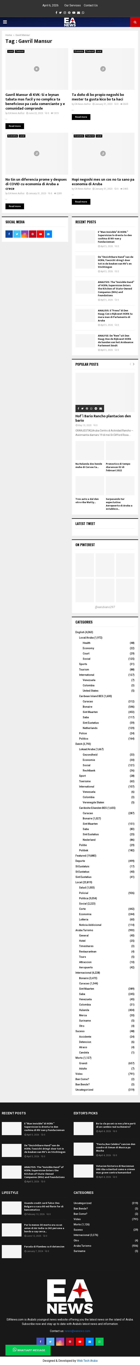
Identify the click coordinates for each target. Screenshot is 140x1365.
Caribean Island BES (91, 696)
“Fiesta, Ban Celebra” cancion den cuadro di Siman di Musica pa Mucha (115, 1147)
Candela (84, 1052)
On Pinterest (85, 544)
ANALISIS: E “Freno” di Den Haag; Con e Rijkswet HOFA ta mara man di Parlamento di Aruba (115, 315)
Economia (79, 51)
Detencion (85, 1042)
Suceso (80, 1031)
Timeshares (86, 946)
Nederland (89, 839)
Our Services (72, 5)
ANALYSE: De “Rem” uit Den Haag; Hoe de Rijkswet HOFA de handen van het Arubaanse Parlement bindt (115, 341)
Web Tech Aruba (87, 1360)
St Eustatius (82, 871)
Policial (83, 893)
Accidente (85, 1036)
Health (86, 642)
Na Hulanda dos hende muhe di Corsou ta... (88, 465)
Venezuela (89, 680)
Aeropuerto (86, 967)
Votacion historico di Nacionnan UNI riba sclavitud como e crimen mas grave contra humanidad (115, 1169)
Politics (83, 738)
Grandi (83, 1063)
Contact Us (91, 5)
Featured (20, 51)
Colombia (88, 685)
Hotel (82, 940)
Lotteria (83, 919)
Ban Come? (82, 1079)
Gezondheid (90, 754)
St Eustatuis (82, 866)
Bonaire (87, 706)
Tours (82, 956)
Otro (81, 1025)
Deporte (80, 861)
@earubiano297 (105, 607)
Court (86, 653)
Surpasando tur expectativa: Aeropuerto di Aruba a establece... (119, 504)
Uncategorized (84, 1089)
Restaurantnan (87, 951)
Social (86, 658)
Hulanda (84, 1010)
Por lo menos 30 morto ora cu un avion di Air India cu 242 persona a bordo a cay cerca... (44, 1228)
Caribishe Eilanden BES (93, 807)
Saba (86, 717)
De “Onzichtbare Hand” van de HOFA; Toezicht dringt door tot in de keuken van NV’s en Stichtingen (115, 262)
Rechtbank (89, 770)
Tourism (84, 669)
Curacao (88, 701)
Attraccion (85, 962)
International (86, 674)
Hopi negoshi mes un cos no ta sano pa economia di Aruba (103, 181)
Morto (79, 1057)
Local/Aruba (86, 637)
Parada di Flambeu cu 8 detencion (44, 1247)
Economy (88, 648)
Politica (83, 898)
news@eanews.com (77, 1331)
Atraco (83, 1047)
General (84, 935)
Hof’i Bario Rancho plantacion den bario (103, 418)
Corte (82, 908)
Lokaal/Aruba (87, 749)
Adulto (83, 1068)
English (79, 632)
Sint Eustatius (91, 722)
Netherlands (90, 728)
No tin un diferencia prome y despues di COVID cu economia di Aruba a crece (36, 184)
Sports (83, 664)
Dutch (78, 743)
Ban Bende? (82, 1084)
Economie (89, 760)
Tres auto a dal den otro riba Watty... (87, 500)
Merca (83, 1015)
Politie (83, 845)
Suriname (85, 1020)
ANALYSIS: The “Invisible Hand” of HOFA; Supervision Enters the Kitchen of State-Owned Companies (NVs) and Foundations (116, 289)
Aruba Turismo (84, 930)
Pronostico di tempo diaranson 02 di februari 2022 (118, 467)
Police (83, 733)
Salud (82, 887)
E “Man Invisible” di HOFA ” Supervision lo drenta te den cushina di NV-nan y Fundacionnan (115, 237)
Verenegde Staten (93, 802)
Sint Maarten (90, 712)
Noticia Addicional (90, 924)
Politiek (83, 850)
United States (90, 690)
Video (79, 1073)
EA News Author (16, 113)
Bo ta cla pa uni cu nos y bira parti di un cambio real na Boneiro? (116, 1125)
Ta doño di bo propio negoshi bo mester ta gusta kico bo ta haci (98, 97)
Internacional (83, 972)
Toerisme (85, 781)
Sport (82, 775)
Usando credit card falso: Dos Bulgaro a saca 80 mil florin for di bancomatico (43, 1206)
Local (10, 51)
